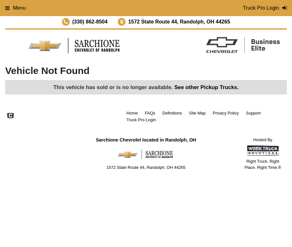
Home (132, 113)
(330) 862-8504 (89, 21)
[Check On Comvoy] (10, 116)
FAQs (150, 113)
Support (253, 113)
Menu (15, 8)
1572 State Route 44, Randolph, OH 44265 (179, 21)
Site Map (197, 113)
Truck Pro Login (141, 119)
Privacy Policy (226, 113)
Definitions (172, 113)
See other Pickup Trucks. (206, 87)
